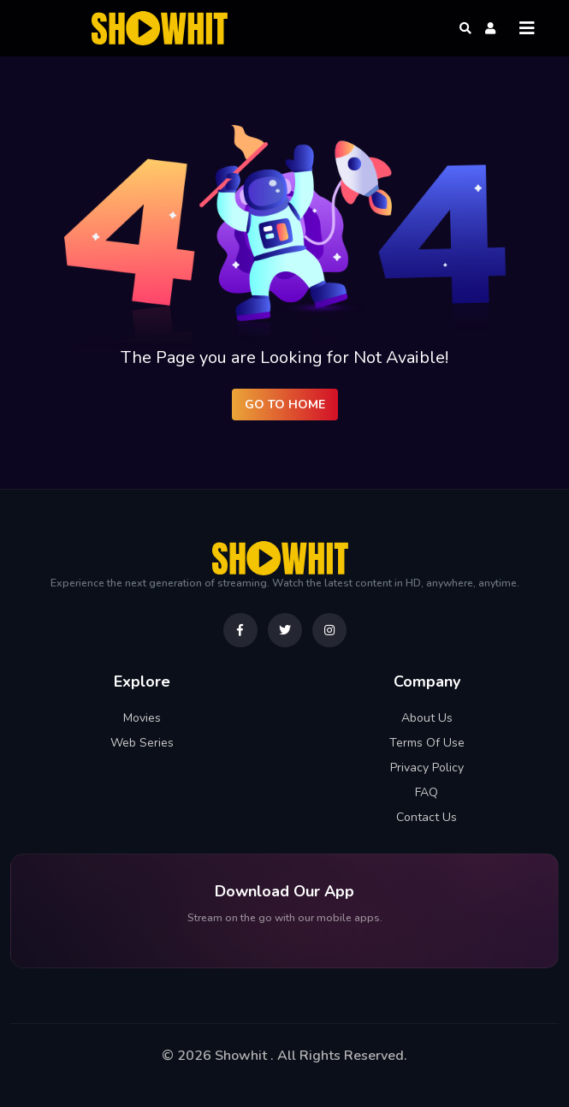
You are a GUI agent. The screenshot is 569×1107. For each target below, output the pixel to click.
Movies (142, 718)
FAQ (426, 792)
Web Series (142, 743)
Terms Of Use (427, 743)
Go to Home (285, 404)
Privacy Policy (427, 767)
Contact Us (426, 817)
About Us (427, 718)
